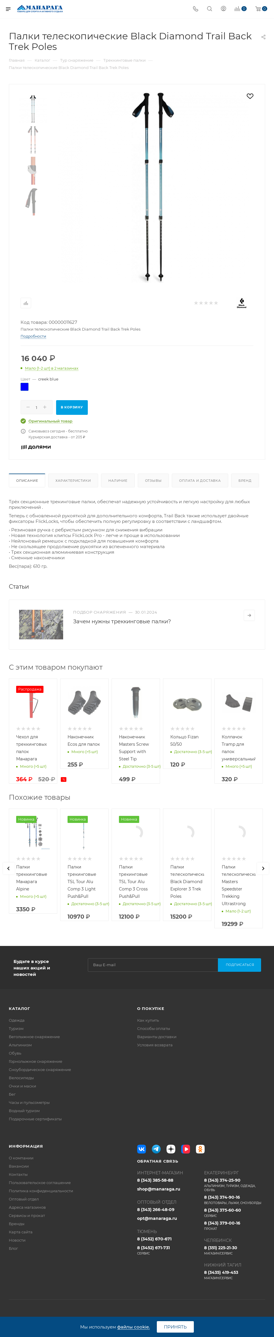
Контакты (18, 1174)
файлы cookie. (133, 1327)
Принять (175, 1327)
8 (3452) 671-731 (167, 1250)
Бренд (245, 481)
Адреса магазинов (27, 1207)
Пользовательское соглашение (40, 1182)
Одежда (17, 1020)
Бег (12, 1094)
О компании (21, 1158)
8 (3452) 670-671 (154, 1239)
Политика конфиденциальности (41, 1190)
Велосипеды (21, 1077)
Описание (27, 481)
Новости (17, 1240)
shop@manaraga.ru (158, 1189)
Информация (26, 1146)
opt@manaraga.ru (157, 1218)
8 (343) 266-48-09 (155, 1209)
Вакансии (19, 1166)
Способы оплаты (153, 1028)
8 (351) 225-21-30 (234, 1250)
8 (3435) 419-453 (234, 1275)
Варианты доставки (156, 1036)
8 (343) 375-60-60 (234, 1213)
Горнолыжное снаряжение (35, 1061)
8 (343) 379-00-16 (234, 1225)
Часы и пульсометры (29, 1102)
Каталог (19, 1008)
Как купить (148, 1020)
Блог (13, 1248)
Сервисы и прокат (27, 1215)
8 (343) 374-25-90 (234, 1185)
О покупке (150, 1008)
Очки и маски (22, 1086)
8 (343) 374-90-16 (234, 1200)
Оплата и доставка (200, 481)
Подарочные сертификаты (35, 1119)
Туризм (16, 1028)
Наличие (117, 481)
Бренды (16, 1223)
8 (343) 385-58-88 (155, 1180)
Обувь (15, 1053)
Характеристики (73, 481)
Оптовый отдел (24, 1199)
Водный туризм (24, 1110)
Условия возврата (155, 1045)
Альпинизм (20, 1045)
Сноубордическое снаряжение (40, 1069)
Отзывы (153, 481)
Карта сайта (21, 1232)
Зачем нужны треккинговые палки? (122, 621)
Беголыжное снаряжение (34, 1036)
